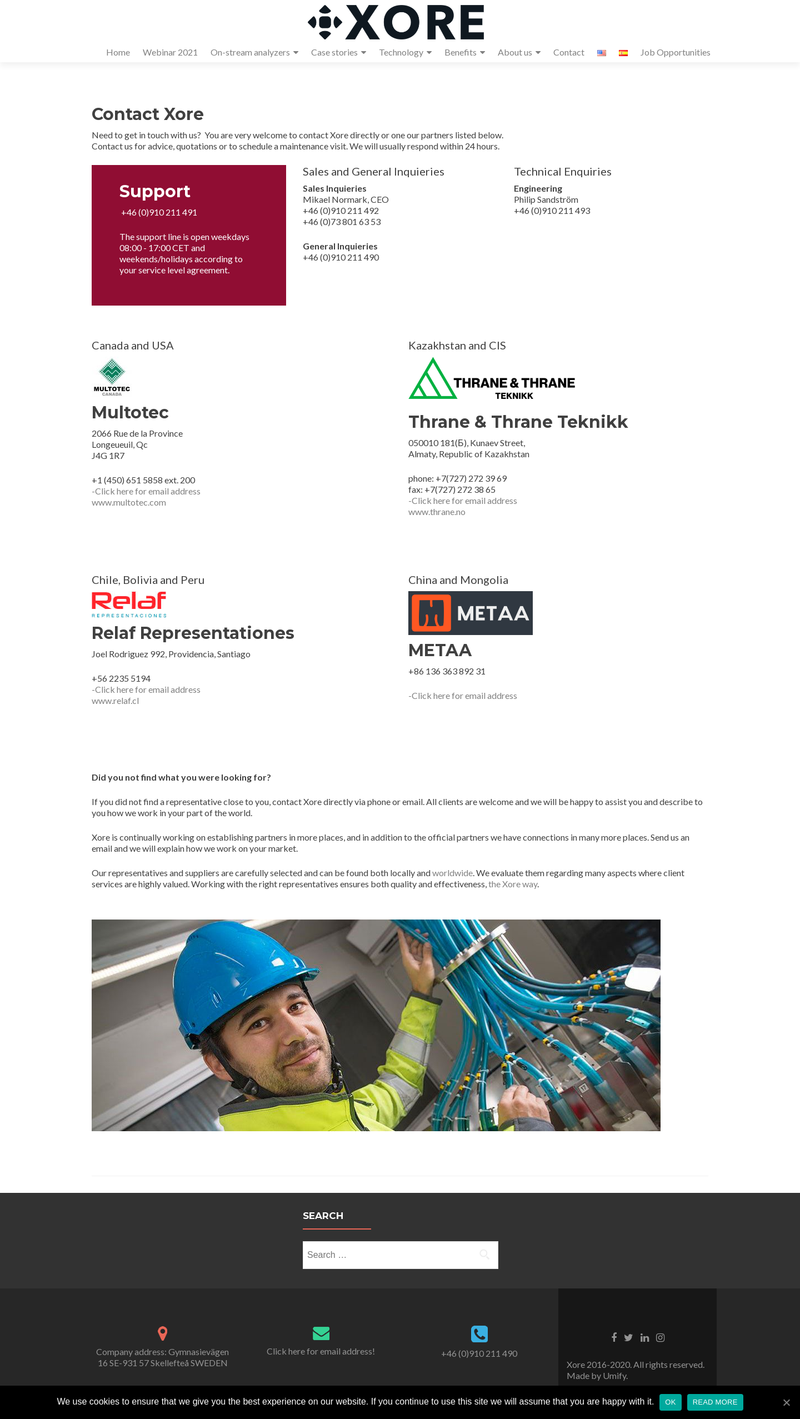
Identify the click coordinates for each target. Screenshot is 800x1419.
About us (515, 52)
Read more (715, 1402)
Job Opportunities (676, 52)
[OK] (786, 1402)
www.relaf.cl (115, 700)
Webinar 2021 (170, 52)
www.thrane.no (437, 511)
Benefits (460, 52)
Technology (401, 52)
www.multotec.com (129, 502)
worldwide (452, 872)
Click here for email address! (321, 1351)
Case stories (334, 52)
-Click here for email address (146, 491)
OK (670, 1402)
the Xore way (512, 883)
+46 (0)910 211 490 (479, 1353)
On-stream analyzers (250, 52)
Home (118, 52)
